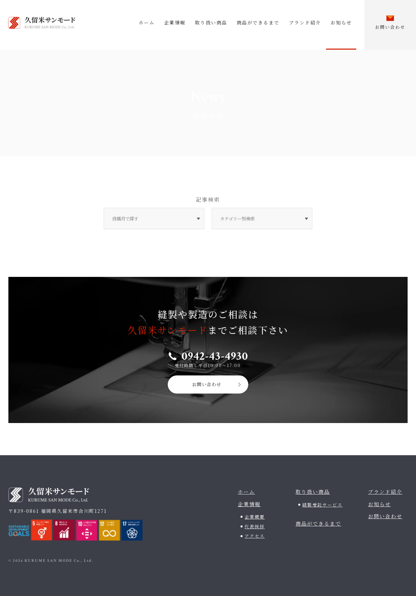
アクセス (255, 535)
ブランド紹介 (305, 22)
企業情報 (175, 22)
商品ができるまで (258, 22)
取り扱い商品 (211, 22)
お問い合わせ (207, 383)
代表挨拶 (255, 525)
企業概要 (255, 516)
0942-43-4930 (214, 354)
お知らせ (341, 22)
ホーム (147, 22)
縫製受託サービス (322, 503)
